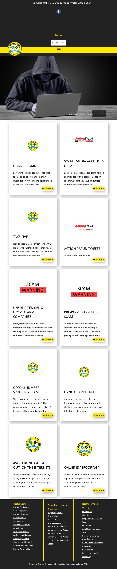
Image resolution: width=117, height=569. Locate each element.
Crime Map (53, 516)
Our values (87, 512)
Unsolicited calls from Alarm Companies (28, 312)
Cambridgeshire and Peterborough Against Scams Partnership (23, 545)
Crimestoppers (54, 523)
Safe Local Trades (21, 532)
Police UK (52, 519)
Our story (86, 515)
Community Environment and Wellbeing (90, 553)
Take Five (20, 237)
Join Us (58, 35)
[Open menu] (58, 49)
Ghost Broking (26, 166)
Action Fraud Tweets (82, 249)
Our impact (87, 525)
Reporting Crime (55, 513)
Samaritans (18, 521)
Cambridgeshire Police (58, 530)
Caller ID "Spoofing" (81, 468)
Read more (47, 188)
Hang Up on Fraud (80, 392)
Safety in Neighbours (57, 526)
